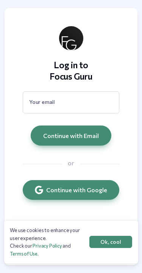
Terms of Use (23, 254)
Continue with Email (71, 135)
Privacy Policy (47, 246)
